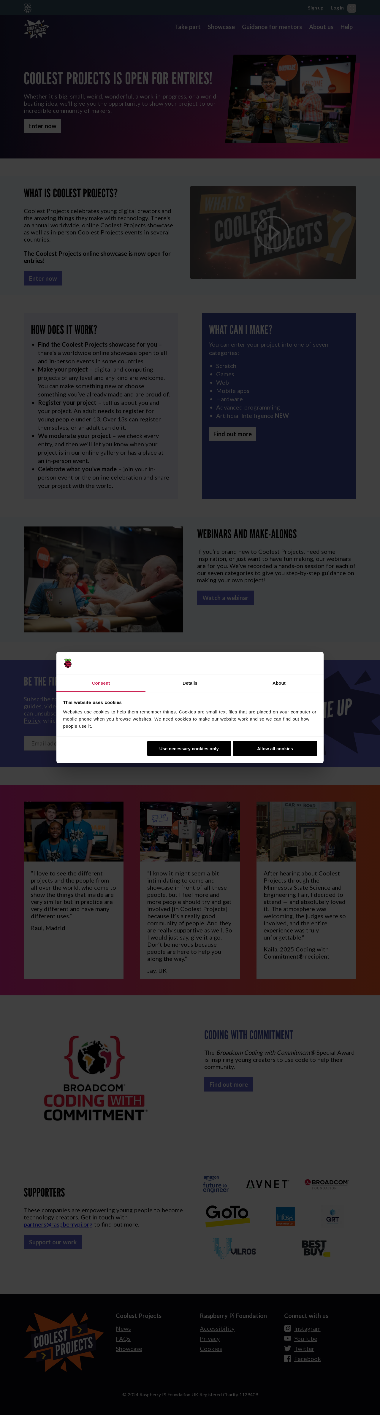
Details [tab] (190, 682)
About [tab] (279, 682)
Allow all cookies (275, 748)
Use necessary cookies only (189, 748)
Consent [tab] (101, 682)
